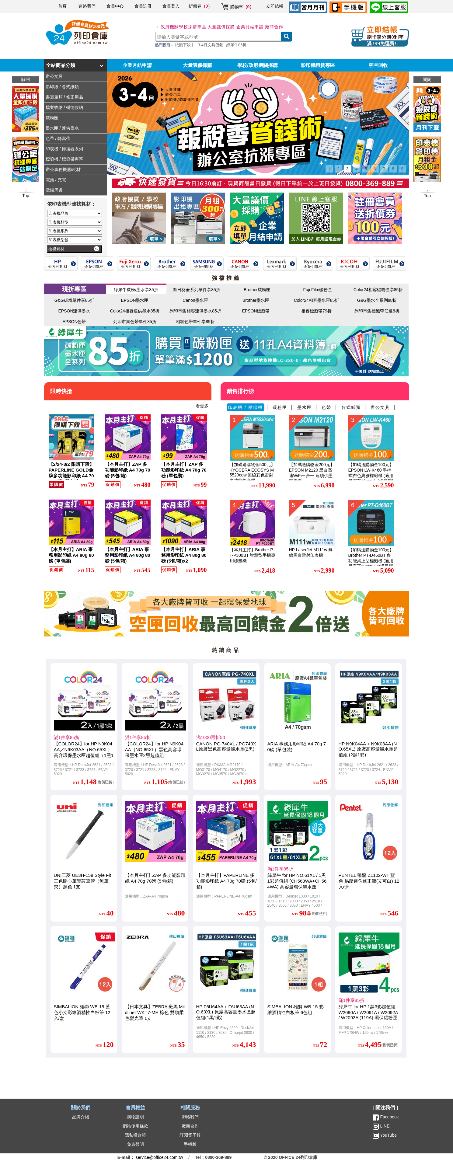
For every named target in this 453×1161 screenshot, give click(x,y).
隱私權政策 (135, 1135)
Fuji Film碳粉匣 (317, 289)
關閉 (427, 79)
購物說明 (135, 1116)
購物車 (242, 6)
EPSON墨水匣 (134, 300)
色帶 (326, 407)
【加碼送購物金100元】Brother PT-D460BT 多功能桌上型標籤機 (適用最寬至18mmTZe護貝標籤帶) (371, 560)
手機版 (190, 1144)
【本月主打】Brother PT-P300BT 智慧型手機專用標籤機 (253, 555)
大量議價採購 (197, 65)
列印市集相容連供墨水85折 (195, 311)
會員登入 (170, 6)
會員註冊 (143, 6)
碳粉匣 (280, 407)
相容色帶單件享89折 (195, 321)
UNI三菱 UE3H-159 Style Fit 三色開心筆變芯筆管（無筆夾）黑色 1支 (82, 881)
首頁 (62, 6)
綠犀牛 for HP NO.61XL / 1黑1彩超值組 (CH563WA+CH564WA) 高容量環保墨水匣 (297, 881)
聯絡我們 (190, 1116)
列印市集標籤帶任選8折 (376, 311)
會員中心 (115, 6)
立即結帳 (274, 6)
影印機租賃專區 (318, 65)
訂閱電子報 (190, 1135)
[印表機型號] (74, 239)
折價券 (200, 6)
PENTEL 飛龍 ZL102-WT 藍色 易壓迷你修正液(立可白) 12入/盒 (369, 881)
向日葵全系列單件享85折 (196, 289)
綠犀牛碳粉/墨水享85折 (136, 289)
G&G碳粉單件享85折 (74, 300)
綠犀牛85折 (236, 45)
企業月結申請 (137, 65)
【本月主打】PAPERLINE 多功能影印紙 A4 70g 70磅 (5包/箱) (226, 881)
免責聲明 (135, 1144)
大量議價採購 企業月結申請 (235, 26)
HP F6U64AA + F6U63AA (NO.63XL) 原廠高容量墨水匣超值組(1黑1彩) (226, 1012)
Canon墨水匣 (195, 300)
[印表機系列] (74, 231)
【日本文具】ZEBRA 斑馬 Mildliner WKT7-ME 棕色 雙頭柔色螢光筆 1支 (155, 1012)
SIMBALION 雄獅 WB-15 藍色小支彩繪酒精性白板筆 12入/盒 (82, 1012)
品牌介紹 (80, 1116)
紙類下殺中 (185, 45)
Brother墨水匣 (255, 300)
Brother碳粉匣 (257, 289)
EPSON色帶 (74, 321)
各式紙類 (351, 407)
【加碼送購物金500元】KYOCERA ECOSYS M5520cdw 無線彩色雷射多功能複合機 (252, 472)
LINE (384, 1126)
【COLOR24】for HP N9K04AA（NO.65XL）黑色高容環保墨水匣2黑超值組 (154, 749)
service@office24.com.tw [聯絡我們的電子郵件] (159, 1157)
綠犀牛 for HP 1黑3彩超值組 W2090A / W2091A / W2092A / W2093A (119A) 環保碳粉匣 (368, 1012)
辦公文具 (380, 407)
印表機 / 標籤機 (245, 407)
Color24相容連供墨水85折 (135, 311)
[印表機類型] (74, 222)
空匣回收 (378, 65)
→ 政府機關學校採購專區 (181, 26)
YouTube (388, 1135)
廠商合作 (274, 26)
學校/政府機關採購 (257, 65)
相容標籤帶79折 (316, 311)
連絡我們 (87, 6)
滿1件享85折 (67, 737)
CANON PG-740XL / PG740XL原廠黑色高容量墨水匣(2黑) (226, 746)
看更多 (202, 405)
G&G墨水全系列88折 (377, 300)
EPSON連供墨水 (74, 311)
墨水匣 (304, 407)
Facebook (389, 1116)
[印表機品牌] (74, 213)
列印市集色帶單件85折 (134, 321)
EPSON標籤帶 (256, 311)
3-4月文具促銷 (210, 45)
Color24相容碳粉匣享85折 (378, 289)
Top (427, 195)
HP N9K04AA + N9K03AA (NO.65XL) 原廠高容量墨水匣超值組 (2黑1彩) (368, 749)
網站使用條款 (135, 1126)
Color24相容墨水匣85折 (316, 300)
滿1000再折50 (210, 737)
